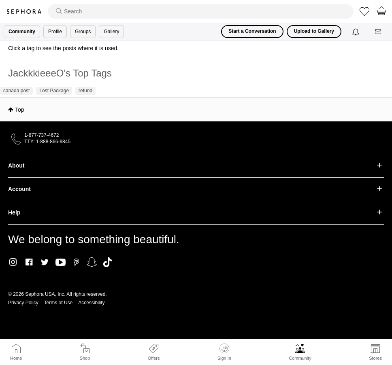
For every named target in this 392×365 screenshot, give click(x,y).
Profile (55, 31)
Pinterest (76, 262)
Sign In (224, 352)
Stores (375, 358)
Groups (83, 31)
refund (85, 90)
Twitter (45, 262)
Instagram (13, 262)
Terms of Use (58, 303)
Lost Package (54, 90)
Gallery (111, 31)
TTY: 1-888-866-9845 (47, 141)
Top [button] (19, 109)
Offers (154, 358)
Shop (85, 358)
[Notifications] (356, 31)
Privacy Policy (23, 303)
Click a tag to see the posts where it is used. (63, 48)
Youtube (60, 263)
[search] (201, 11)
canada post (16, 90)
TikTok (107, 262)
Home (16, 358)
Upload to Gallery (314, 31)
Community (300, 358)
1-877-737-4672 (41, 135)
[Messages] (379, 32)
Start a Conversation (252, 31)
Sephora (24, 11)
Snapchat (92, 262)
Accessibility (91, 303)
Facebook (29, 262)
